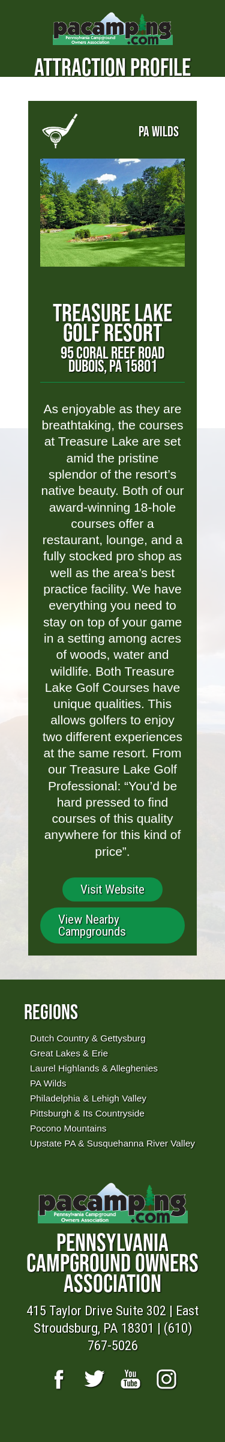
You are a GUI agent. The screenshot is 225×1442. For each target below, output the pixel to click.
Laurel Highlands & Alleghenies (94, 1068)
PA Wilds (48, 1083)
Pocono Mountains (68, 1128)
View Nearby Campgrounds (92, 925)
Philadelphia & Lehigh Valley (88, 1098)
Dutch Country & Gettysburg (87, 1038)
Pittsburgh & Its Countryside (87, 1113)
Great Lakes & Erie (69, 1053)
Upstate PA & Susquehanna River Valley (112, 1143)
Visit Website (112, 889)
